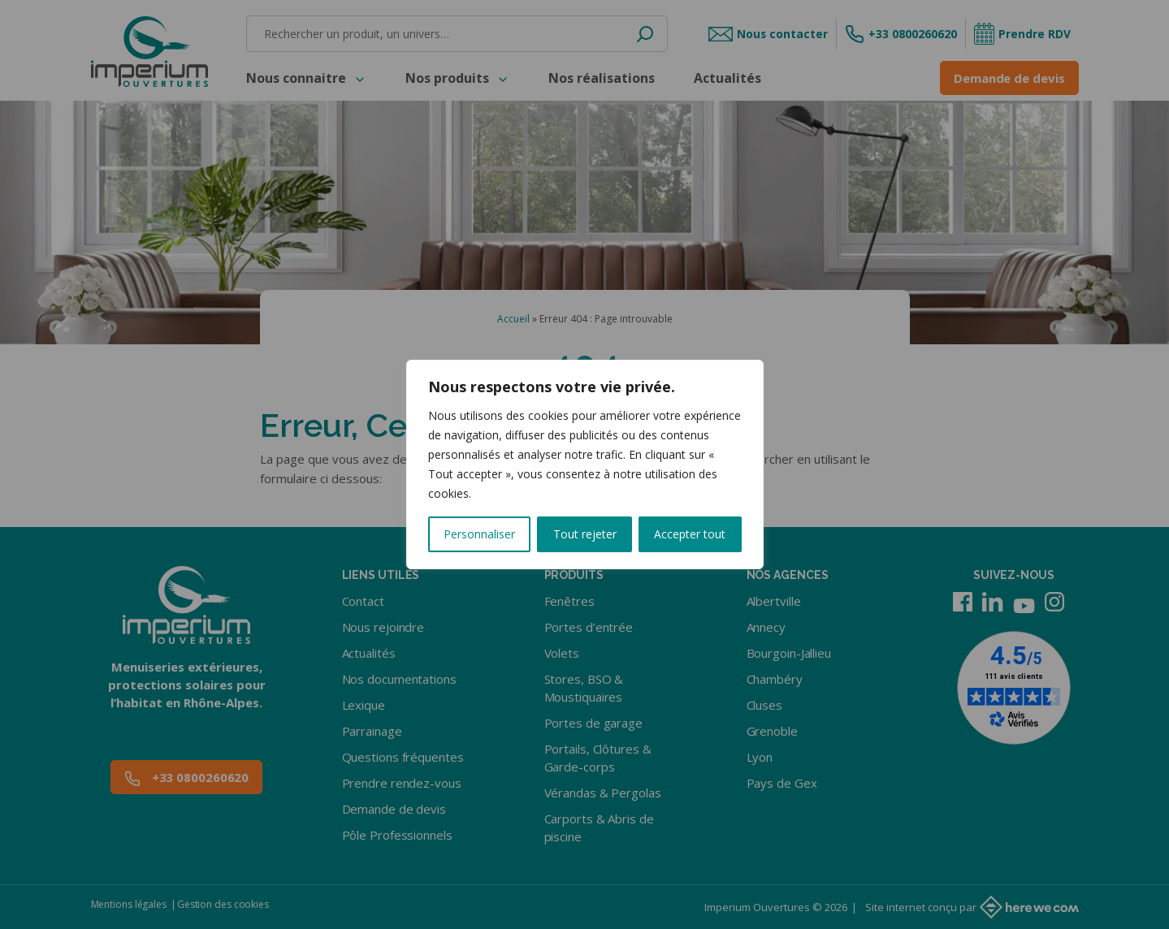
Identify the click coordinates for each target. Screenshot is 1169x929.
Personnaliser (479, 534)
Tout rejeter (585, 534)
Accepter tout (689, 534)
